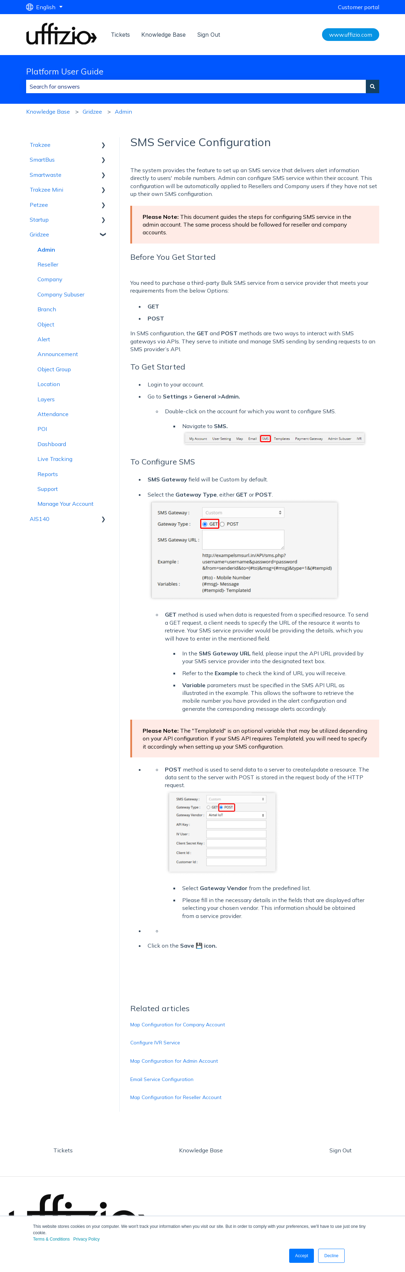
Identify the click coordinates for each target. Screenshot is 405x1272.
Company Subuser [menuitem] (60, 294)
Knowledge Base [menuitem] (201, 1150)
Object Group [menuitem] (54, 369)
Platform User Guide (64, 71)
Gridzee (92, 111)
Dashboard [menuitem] (51, 444)
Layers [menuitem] (46, 399)
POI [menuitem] (42, 428)
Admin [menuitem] (46, 249)
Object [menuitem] (45, 324)
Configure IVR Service (155, 1042)
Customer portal (358, 7)
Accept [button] (301, 1255)
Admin (123, 111)
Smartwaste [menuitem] (45, 174)
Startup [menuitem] (39, 219)
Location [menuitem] (48, 384)
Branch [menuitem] (46, 309)
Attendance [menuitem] (53, 414)
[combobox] (196, 86)
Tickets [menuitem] (63, 1150)
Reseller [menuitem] (47, 264)
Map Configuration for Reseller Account (175, 1097)
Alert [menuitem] (43, 339)
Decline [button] (331, 1255)
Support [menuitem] (47, 488)
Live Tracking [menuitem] (54, 458)
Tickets (120, 34)
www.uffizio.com (350, 34)
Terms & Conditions (51, 1239)
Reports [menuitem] (47, 474)
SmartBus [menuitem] (42, 159)
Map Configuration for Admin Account (174, 1061)
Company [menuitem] (49, 279)
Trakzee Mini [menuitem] (46, 189)
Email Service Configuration (161, 1079)
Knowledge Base (163, 34)
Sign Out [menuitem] (340, 1150)
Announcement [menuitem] (57, 354)
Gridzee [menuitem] (39, 234)
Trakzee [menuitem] (40, 144)
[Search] (372, 86)
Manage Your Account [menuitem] (65, 503)
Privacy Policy (86, 1239)
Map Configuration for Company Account (177, 1024)
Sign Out (208, 34)
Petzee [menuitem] (39, 204)
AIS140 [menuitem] (39, 518)
